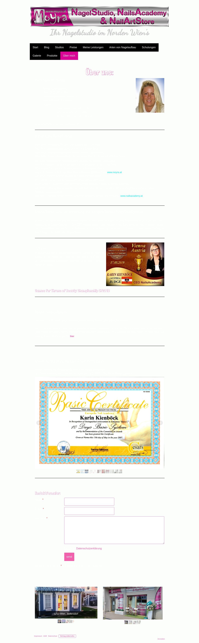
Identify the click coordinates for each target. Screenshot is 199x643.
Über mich (69, 55)
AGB (45, 636)
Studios (59, 47)
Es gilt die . (83, 548)
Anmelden (161, 639)
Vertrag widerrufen (67, 636)
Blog (46, 47)
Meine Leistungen (93, 47)
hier (72, 336)
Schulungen (149, 47)
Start (35, 47)
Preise (73, 47)
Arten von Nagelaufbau (122, 47)
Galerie (37, 55)
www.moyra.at (114, 172)
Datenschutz (52, 636)
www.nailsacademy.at (132, 196)
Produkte (52, 55)
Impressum (38, 636)
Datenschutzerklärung (89, 548)
